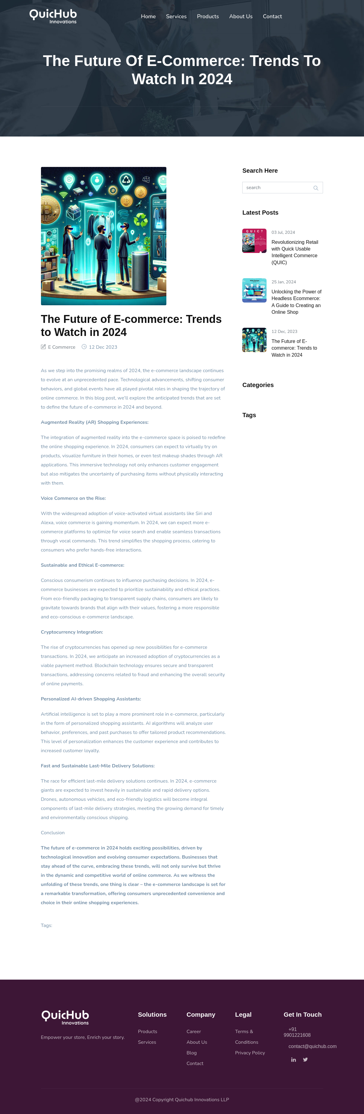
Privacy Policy (250, 1053)
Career (194, 1031)
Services (176, 16)
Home (148, 16)
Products (208, 16)
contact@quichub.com (310, 1046)
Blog (192, 1053)
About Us (241, 16)
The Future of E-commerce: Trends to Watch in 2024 (294, 348)
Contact (272, 16)
